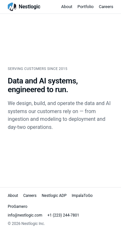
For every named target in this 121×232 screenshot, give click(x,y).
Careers (106, 6)
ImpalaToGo (82, 195)
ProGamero (17, 206)
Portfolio (85, 6)
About (66, 6)
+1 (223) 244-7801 (63, 215)
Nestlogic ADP (54, 195)
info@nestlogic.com (25, 215)
